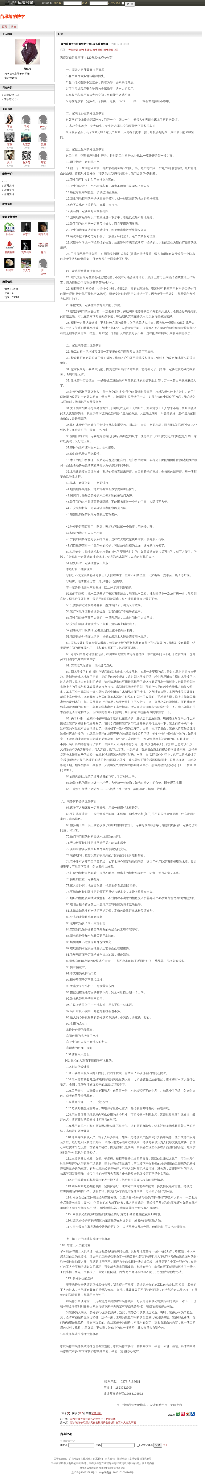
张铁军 (9, 234)
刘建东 (9, 270)
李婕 (9, 126)
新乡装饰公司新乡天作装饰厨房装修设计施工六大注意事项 (103, 1422)
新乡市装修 (85, 49)
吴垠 (9, 162)
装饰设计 (43, 234)
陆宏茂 (26, 144)
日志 (13, 26)
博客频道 (20, 3)
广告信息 (74, 1458)
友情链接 (134, 1458)
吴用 (43, 144)
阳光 (26, 126)
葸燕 (9, 144)
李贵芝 (26, 270)
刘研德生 (26, 252)
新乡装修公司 (111, 49)
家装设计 (9, 94)
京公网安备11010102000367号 (116, 1472)
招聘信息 (122, 1458)
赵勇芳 (26, 162)
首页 (4, 26)
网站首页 (47, 3)
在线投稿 (86, 1458)
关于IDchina (60, 1458)
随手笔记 (9, 99)
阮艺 (43, 162)
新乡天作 (98, 49)
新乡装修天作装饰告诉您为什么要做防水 (93, 1418)
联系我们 (98, 1458)
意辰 (43, 252)
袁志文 (26, 234)
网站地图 (146, 1458)
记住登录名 (146, 1445)
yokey (43, 126)
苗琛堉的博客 (12, 16)
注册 (165, 1445)
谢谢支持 (9, 185)
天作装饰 (73, 49)
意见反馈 (110, 1458)
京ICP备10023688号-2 (84, 1472)
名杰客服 (10, 252)
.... (5, 181)
